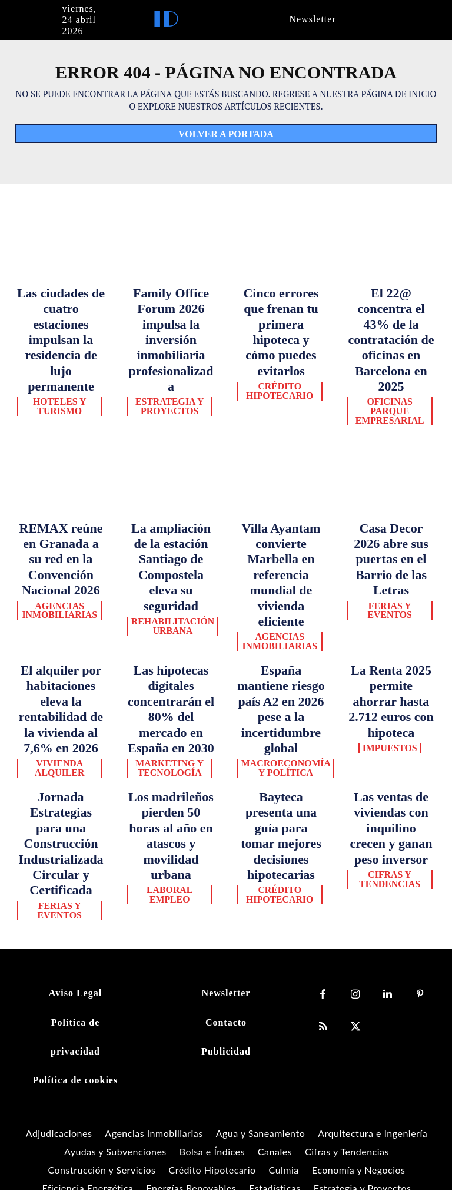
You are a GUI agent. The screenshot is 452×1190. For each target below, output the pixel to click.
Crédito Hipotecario (281, 338)
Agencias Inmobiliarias (61, 495)
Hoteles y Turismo (60, 338)
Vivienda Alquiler (61, 579)
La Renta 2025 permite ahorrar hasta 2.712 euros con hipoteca (391, 531)
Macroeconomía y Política (281, 569)
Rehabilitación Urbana (171, 495)
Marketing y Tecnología (171, 569)
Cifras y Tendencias (391, 653)
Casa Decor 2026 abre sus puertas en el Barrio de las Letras (391, 457)
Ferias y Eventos (390, 481)
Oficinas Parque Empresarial (391, 338)
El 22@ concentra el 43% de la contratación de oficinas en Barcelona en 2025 (391, 305)
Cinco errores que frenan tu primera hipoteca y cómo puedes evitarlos (281, 305)
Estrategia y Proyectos (171, 338)
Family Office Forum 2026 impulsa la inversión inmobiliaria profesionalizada (170, 305)
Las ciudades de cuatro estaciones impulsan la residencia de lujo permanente (61, 305)
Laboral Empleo (171, 649)
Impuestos (391, 554)
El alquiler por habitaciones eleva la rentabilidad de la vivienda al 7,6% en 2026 (61, 542)
